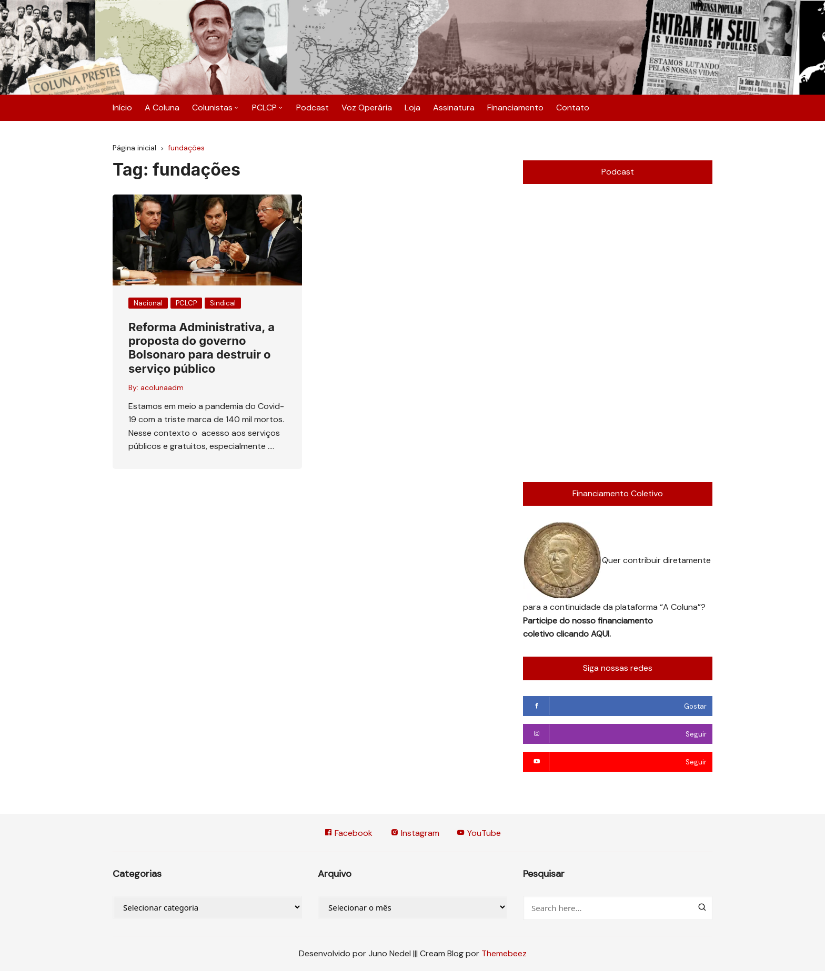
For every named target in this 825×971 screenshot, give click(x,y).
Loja (412, 107)
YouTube (479, 833)
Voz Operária (366, 107)
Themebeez (504, 953)
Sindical (223, 303)
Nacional (148, 303)
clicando (573, 633)
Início (122, 107)
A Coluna (162, 107)
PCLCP (264, 107)
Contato (572, 107)
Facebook (348, 833)
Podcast (312, 107)
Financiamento (515, 107)
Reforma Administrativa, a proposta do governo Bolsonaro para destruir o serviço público (201, 347)
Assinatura (454, 107)
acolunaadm (162, 387)
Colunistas (212, 107)
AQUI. (601, 633)
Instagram (414, 833)
